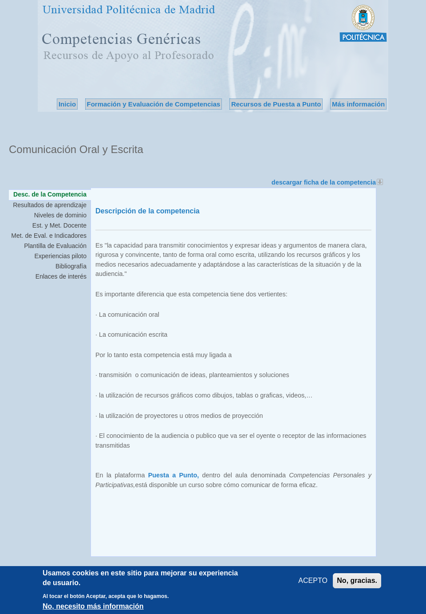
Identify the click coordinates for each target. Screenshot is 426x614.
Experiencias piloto (60, 256)
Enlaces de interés (61, 276)
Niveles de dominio (60, 215)
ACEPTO (312, 582)
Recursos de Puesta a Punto (276, 104)
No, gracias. (357, 582)
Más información (358, 104)
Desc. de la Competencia (52, 194)
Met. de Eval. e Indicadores (49, 235)
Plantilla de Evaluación (55, 245)
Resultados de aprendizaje (50, 205)
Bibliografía (71, 266)
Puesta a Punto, (173, 475)
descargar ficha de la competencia (327, 182)
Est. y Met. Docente (59, 225)
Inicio (67, 104)
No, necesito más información (93, 607)
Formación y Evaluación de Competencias (154, 104)
